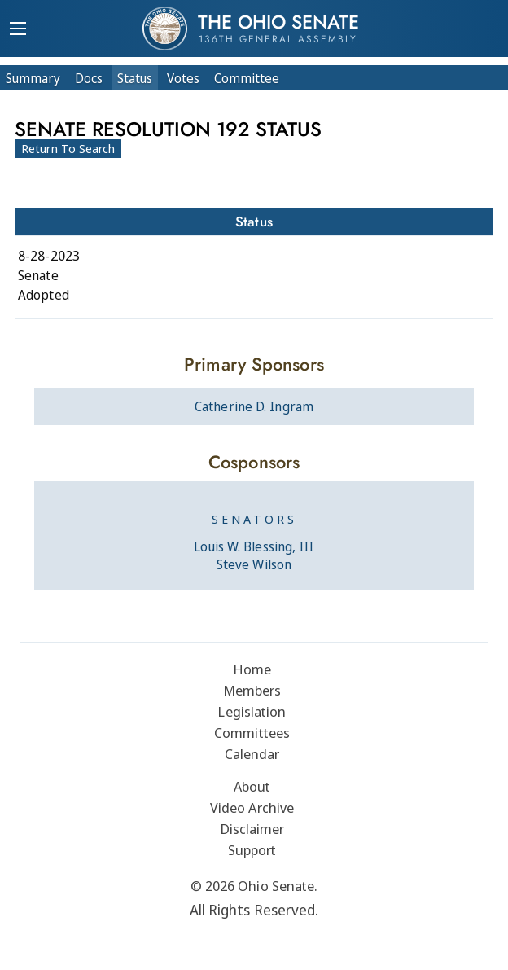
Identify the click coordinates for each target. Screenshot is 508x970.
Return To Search (68, 148)
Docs (89, 78)
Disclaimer (252, 828)
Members (252, 690)
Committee (246, 78)
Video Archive (252, 807)
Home (252, 669)
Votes (183, 78)
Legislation (251, 711)
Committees (252, 732)
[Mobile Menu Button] (18, 30)
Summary (33, 78)
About (252, 786)
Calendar (252, 753)
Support (252, 850)
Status (134, 78)
